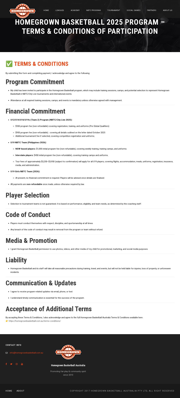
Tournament (113, 10)
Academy (75, 10)
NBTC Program (93, 10)
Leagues (60, 10)
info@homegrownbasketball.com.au (26, 353)
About (21, 391)
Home (46, 10)
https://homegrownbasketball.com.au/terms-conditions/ (35, 321)
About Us (167, 10)
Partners (151, 10)
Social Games (133, 10)
